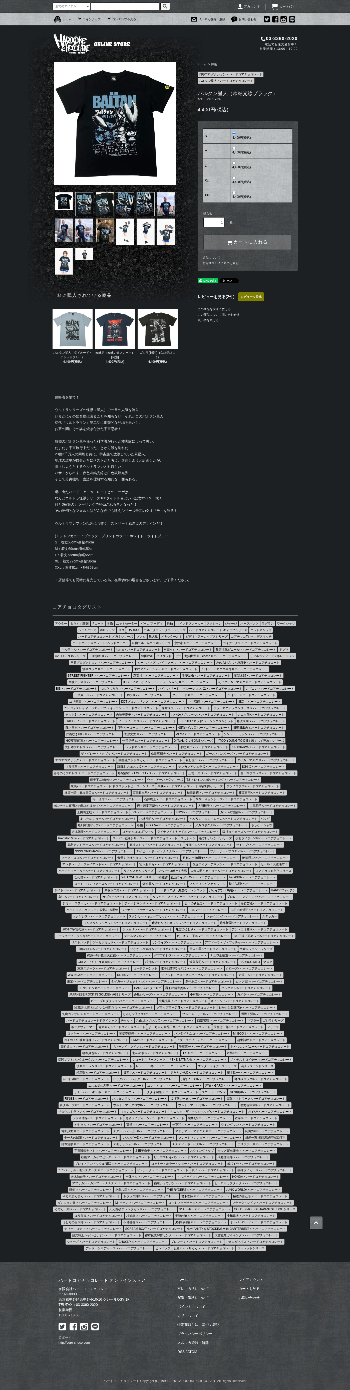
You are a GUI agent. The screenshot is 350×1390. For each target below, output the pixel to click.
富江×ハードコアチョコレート (78, 897)
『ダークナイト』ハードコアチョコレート (205, 1040)
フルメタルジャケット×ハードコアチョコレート (116, 923)
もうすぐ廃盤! (79, 623)
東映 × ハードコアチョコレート (147, 695)
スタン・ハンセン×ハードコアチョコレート (142, 1131)
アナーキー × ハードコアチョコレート (205, 1209)
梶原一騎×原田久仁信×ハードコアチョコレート (119, 955)
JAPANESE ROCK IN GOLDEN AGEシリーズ (99, 994)
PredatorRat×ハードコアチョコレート (83, 838)
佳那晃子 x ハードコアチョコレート (146, 740)
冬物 (110, 623)
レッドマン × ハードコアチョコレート (151, 747)
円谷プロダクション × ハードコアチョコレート (230, 74)
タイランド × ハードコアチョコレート (198, 695)
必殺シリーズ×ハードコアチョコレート (160, 994)
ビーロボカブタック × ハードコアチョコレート (246, 1183)
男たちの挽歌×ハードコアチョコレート (197, 1072)
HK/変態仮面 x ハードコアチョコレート (92, 740)
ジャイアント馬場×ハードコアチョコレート (238, 890)
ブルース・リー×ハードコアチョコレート (210, 1014)
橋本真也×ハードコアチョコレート (105, 1053)
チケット (127, 1020)
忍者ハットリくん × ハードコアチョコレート (204, 1248)
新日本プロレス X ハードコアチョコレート (146, 766)
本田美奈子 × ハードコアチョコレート (161, 1150)
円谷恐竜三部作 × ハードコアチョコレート (166, 806)
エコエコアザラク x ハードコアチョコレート (85, 760)
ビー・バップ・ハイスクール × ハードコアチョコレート (175, 662)
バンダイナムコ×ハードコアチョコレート (202, 1033)
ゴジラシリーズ (273, 1020)
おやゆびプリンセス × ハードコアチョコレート (202, 714)
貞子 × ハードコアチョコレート (213, 1170)
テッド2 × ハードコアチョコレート (89, 714)
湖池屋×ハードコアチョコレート (164, 884)
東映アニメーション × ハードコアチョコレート (166, 669)
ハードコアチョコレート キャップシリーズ (218, 630)
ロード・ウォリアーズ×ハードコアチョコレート (106, 884)
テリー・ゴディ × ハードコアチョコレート (93, 1229)
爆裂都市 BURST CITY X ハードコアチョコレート (151, 773)
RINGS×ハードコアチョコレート (87, 1098)
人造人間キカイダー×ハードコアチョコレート (221, 871)
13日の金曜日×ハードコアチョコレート (256, 910)
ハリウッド (163, 656)
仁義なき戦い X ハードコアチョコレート (93, 734)
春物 (140, 825)
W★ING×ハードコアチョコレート (91, 975)
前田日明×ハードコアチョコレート (86, 1079)
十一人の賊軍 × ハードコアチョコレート (91, 1137)
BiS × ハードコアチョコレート (76, 688)
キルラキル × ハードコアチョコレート (87, 649)
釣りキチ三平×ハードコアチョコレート (203, 936)
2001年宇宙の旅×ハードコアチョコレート (91, 929)
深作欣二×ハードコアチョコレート (208, 981)
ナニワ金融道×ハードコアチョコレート (236, 955)
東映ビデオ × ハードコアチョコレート (94, 682)
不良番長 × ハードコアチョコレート (147, 1222)
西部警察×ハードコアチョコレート (220, 1020)
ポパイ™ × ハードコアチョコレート (251, 1163)
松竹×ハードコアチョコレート (165, 962)
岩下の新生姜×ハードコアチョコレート (211, 903)
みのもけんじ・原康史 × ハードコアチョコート (248, 662)
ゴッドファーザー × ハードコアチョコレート (198, 1203)
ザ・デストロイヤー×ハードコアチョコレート (261, 1059)
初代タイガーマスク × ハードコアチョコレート (250, 682)
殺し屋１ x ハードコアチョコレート (210, 760)
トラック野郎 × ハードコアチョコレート (150, 1196)
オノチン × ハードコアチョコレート (235, 1001)
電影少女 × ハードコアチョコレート (85, 1131)
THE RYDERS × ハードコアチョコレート (195, 1190)
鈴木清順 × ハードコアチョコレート (85, 1144)
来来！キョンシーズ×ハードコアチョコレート (226, 799)
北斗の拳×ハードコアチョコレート (155, 1053)
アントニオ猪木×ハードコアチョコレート (259, 929)
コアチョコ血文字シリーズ (273, 871)
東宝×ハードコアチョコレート (87, 981)
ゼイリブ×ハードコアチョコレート (259, 845)
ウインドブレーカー (189, 623)
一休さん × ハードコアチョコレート (150, 1176)
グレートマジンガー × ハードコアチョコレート (210, 1137)
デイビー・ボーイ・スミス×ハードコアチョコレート (171, 851)
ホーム (63, 19)
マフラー (253, 1020)
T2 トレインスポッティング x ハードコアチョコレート (223, 779)
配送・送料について (193, 1298)
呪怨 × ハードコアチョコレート (90, 1190)
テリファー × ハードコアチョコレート (263, 1144)
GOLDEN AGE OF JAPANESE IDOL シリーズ (264, 1209)
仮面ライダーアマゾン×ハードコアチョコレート (225, 864)
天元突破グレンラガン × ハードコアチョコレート (142, 1209)
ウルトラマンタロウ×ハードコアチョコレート (144, 1105)
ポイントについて (191, 1307)
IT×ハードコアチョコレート (208, 910)
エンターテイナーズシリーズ (217, 1066)
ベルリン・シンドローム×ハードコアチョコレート (223, 819)
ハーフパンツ (249, 623)
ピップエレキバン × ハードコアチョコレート (184, 1157)
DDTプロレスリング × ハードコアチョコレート (153, 701)
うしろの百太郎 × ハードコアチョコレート (91, 1222)
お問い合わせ (244, 19)
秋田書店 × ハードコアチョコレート (211, 793)
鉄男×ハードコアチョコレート (247, 1053)
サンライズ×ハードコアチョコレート (177, 942)
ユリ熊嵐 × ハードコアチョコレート (93, 701)
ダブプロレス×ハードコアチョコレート (180, 955)
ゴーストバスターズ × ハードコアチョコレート (237, 753)
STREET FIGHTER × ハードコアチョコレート (99, 675)
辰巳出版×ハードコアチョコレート (252, 1092)
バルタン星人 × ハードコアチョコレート (226, 81)
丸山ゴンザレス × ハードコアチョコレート (91, 1014)
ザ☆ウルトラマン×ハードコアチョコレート (87, 1111)
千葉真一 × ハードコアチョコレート (99, 695)
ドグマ (283, 649)
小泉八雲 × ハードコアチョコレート (139, 1190)
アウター (61, 623)
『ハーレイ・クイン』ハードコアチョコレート (143, 1046)
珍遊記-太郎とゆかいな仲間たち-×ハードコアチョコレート (113, 1007)
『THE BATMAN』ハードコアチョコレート (198, 1059)
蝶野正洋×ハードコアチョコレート (264, 1014)
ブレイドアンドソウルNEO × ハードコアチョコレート (111, 1163)
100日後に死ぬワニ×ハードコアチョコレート (263, 936)
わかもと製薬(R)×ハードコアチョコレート (247, 1007)
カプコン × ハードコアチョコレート (270, 688)
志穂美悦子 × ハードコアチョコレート (142, 714)
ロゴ (121, 630)
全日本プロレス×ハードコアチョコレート (268, 773)
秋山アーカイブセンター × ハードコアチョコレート (116, 1157)
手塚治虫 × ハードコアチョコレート (206, 675)
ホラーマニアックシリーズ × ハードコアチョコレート (249, 708)
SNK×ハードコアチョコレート (152, 812)
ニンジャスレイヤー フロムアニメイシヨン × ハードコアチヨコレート (111, 708)
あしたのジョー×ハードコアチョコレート (108, 819)
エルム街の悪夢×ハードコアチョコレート (116, 1085)
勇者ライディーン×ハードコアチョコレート (155, 1118)
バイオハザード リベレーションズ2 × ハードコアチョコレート (200, 688)
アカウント (248, 6)
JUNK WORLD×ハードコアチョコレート (253, 1190)
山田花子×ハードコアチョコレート (272, 806)
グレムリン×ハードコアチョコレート (147, 929)
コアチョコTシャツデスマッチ (251, 636)
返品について (212, 257)
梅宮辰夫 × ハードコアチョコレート (186, 708)
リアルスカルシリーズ (139, 871)
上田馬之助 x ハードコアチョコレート (102, 812)
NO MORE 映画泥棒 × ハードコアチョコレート (96, 1040)
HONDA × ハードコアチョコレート (255, 1176)
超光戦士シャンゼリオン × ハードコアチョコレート (107, 1235)
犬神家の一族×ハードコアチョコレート (196, 1098)
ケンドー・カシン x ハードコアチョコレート (254, 734)
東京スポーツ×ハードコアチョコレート (103, 968)
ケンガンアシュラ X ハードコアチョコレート (208, 766)
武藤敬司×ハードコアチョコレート (212, 962)
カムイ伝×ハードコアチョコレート (261, 714)
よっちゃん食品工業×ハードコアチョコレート (179, 1027)
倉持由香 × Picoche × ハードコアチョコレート (215, 656)
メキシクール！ (171, 636)
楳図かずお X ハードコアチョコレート (204, 727)
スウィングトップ (202, 1150)
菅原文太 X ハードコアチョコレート (148, 734)
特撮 (214, 64)
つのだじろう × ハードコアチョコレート (127, 688)
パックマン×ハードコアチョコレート (246, 988)
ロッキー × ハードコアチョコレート (91, 1033)
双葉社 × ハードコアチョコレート (156, 675)
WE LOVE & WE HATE (136, 877)
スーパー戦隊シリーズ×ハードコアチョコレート (145, 838)
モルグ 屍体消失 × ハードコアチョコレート (246, 1150)
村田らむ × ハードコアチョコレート (188, 649)
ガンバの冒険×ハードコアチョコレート (246, 812)
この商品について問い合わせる (219, 314)
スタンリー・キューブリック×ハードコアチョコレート (166, 916)
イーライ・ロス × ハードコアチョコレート (147, 721)
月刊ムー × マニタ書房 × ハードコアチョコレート (234, 669)
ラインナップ (89, 19)
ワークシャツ (286, 623)
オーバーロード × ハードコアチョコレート (258, 1222)
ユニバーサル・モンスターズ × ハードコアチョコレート (96, 1170)
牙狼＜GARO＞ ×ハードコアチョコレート (233, 1085)
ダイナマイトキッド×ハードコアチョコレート (188, 832)
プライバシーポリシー (194, 1334)
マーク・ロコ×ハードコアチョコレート (87, 858)
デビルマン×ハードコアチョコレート (149, 936)
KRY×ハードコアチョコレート (196, 812)
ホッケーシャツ (261, 825)
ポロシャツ (107, 630)
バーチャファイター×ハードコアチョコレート (89, 871)
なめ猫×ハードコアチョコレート (96, 877)
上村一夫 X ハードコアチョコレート (212, 773)
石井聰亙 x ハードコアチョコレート (168, 799)
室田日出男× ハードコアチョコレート (158, 793)
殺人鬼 (153, 636)
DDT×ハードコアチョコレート (137, 975)
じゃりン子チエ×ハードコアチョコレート (151, 1014)
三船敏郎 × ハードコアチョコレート (113, 656)
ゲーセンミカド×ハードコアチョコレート (120, 942)
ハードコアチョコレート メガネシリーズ (105, 636)
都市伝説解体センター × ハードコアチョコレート (178, 1235)
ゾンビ (140, 636)
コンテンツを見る (121, 19)
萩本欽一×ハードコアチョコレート (250, 1072)
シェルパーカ (88, 630)
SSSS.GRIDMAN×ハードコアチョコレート (104, 851)
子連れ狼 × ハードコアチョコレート (199, 1216)
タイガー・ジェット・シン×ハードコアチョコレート (146, 981)
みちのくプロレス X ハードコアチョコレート (84, 773)
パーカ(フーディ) (152, 623)
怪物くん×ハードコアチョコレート (209, 845)
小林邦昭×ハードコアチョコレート (162, 819)
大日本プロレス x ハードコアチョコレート (93, 747)
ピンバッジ (162, 1248)
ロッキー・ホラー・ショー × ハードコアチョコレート (187, 1163)
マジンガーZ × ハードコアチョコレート (148, 1137)
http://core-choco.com (74, 1342)
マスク (267, 962)
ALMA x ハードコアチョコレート (198, 734)
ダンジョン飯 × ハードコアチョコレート (85, 1203)
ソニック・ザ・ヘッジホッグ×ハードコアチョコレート (207, 1111)
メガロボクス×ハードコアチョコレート (221, 825)
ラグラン (268, 623)
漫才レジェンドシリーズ (215, 838)
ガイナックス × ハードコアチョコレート (250, 643)
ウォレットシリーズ (250, 1248)
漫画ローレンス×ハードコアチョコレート (104, 1066)
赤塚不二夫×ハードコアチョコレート (129, 890)
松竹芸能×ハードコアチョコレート (264, 903)
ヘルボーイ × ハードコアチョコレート (203, 1176)
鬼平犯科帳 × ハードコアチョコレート (201, 1222)
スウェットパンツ (214, 1092)
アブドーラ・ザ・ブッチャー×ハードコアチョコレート (242, 942)
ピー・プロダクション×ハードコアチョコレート (123, 1001)
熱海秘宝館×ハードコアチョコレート (265, 1105)
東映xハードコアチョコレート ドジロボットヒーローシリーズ (112, 786)
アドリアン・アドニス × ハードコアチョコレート (208, 1131)
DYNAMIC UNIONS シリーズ (193, 740)
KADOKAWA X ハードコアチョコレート (258, 747)
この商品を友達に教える (214, 309)
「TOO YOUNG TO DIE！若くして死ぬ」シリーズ (250, 740)
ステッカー (269, 916)
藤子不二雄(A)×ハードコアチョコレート (117, 779)
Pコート (98, 623)
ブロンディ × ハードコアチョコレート (196, 1242)
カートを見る (249, 1289)
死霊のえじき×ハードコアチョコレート (202, 929)
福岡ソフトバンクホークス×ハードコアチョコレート (93, 1059)
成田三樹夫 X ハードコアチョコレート (177, 753)
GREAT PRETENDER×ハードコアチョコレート (110, 962)
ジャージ (231, 623)
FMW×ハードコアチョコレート (152, 1040)
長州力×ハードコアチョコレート (267, 1131)
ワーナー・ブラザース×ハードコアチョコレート (153, 910)
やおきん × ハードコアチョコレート (99, 1124)
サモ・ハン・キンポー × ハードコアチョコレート (107, 1092)
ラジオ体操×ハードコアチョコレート (97, 1118)
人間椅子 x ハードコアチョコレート (222, 806)
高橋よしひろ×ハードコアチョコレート (156, 845)
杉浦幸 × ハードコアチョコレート (149, 1216)
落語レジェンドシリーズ (256, 1066)
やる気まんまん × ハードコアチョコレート (91, 1196)
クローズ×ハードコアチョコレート (249, 968)
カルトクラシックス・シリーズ (165, 630)
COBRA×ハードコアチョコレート (169, 825)
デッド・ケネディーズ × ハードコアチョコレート (119, 1248)
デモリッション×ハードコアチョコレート (141, 1144)
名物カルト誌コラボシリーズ (151, 643)
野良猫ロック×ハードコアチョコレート (260, 1079)
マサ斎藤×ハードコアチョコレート (211, 701)
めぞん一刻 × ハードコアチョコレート (80, 1209)
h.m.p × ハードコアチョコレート (138, 649)
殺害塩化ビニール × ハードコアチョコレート (246, 649)
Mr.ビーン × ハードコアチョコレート (140, 1203)
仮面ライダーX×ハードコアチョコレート (198, 877)
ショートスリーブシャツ (148, 1059)
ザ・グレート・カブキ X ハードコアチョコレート (114, 753)
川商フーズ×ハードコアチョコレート (206, 1079)
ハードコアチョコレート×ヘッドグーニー (100, 643)
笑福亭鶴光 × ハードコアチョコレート (145, 1033)
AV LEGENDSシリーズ (70, 656)
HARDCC (134, 630)
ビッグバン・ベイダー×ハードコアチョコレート (145, 1079)
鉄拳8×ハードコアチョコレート (256, 1118)
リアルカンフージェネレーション (272, 656)
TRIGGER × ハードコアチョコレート (90, 721)
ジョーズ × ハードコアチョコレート (91, 1242)
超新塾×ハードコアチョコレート (98, 1072)
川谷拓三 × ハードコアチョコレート (89, 766)
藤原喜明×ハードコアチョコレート (262, 793)
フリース (273, 1027)
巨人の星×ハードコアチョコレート (213, 949)
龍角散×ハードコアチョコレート (210, 1118)
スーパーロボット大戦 (172, 871)
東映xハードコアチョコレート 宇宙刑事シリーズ (190, 786)
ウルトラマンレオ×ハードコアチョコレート (207, 1105)
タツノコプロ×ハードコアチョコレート (252, 786)
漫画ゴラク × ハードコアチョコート (106, 669)
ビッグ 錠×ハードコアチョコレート (259, 981)
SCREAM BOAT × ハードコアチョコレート (154, 1229)
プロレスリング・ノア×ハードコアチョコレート (259, 897)
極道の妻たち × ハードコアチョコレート (260, 1196)
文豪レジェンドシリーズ (256, 949)
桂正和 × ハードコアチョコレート (195, 1124)
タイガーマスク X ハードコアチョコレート (266, 760)
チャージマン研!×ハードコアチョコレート (153, 903)
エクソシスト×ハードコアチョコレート (99, 916)
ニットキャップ (260, 630)
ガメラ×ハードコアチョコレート (259, 994)
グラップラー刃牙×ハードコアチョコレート (186, 1007)
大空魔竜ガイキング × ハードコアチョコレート (246, 1235)
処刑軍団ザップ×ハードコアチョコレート (106, 825)
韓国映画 (147, 656)
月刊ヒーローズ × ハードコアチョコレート (146, 727)
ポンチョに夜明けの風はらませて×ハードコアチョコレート (94, 806)
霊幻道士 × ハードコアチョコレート (85, 1046)
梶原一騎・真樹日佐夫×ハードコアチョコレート (97, 793)
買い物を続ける (208, 320)
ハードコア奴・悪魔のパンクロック (181, 890)
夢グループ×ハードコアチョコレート (85, 1105)
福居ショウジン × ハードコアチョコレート (182, 1183)
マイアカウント (251, 1280)
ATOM (192, 1352)
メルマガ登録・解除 (208, 19)
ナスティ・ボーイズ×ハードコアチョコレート (203, 1144)
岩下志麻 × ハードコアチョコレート (205, 1196)
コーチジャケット (145, 968)
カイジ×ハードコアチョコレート (270, 1111)
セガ (178, 656)
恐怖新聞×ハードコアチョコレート (243, 923)
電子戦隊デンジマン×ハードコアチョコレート (192, 968)
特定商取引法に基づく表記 (221, 263)
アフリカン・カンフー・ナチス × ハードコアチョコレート (111, 1183)
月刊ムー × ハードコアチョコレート (251, 695)
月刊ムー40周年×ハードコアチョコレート (211, 858)
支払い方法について (193, 1289)
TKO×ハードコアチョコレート (203, 1053)
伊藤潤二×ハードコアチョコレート (265, 858)
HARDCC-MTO (249, 962)
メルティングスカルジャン (208, 884)
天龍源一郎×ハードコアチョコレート (238, 1027)
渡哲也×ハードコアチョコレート (145, 1072)
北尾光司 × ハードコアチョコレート (183, 1001)
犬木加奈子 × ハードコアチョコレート (96, 1176)
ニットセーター (126, 623)
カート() (282, 6)
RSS (181, 1352)
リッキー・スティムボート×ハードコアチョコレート (188, 897)
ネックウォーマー (83, 1027)
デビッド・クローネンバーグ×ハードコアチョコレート (198, 975)
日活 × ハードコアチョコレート (259, 701)
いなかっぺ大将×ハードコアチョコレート (158, 949)
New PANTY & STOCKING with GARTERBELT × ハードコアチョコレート (236, 1229)
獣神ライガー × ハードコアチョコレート (264, 1170)
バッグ (265, 819)
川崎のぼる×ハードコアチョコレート (102, 949)
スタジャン (214, 623)
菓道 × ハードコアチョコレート (147, 1124)
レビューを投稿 (251, 297)
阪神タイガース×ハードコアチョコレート (250, 832)
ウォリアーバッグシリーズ (165, 779)
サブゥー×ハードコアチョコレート (126, 897)
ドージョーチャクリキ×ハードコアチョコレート (88, 936)
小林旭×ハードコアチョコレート (212, 994)
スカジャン (188, 838)
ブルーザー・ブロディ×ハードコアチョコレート (242, 851)
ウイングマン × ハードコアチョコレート (248, 1124)
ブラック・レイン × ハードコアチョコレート (262, 1203)
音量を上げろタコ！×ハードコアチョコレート (148, 858)
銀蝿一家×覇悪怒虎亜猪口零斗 (265, 1137)
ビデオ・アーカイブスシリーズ (207, 636)
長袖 (170, 623)
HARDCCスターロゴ (148, 988)
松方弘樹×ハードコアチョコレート (252, 884)
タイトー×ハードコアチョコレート (77, 890)
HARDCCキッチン (283, 890)
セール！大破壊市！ (274, 864)
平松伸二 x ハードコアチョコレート (204, 747)
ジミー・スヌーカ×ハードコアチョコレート (92, 903)
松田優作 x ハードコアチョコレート (117, 799)
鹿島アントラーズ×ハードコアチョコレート (96, 845)
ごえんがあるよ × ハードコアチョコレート (254, 1242)
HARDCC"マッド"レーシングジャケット (206, 721)
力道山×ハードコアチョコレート (260, 975)
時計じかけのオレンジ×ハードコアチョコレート (184, 923)
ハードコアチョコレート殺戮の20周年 (92, 910)
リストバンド (80, 942)
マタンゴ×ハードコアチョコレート (144, 1111)
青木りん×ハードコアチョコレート (122, 1027)
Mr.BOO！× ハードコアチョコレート (258, 1033)
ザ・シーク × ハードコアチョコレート (162, 1170)
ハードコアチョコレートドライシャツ (91, 1020)
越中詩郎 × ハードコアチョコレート (261, 1040)
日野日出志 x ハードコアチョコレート (258, 727)
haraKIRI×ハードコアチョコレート (252, 877)
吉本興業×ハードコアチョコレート (95, 832)
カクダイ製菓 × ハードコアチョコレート (171, 1092)
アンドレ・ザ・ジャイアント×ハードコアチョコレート (99, 864)
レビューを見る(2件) (216, 297)
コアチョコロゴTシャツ (138, 832)
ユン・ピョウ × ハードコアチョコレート (174, 1085)
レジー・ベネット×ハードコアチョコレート (165, 1066)
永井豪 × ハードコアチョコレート (197, 643)
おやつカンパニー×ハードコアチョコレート (260, 1046)
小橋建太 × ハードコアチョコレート (251, 1216)
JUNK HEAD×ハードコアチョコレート (105, 988)
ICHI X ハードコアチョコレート (263, 766)
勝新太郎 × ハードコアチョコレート (258, 675)
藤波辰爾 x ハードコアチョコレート (261, 721)
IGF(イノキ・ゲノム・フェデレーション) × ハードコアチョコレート (169, 682)
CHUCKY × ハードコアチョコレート (143, 1242)
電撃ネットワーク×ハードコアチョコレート (255, 1098)
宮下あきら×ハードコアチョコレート (164, 864)
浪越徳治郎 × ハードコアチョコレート (243, 1157)
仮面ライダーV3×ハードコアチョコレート (263, 838)
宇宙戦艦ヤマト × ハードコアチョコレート (103, 1150)
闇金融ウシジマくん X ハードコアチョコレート (150, 760)
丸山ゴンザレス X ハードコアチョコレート (165, 1020)
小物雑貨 (162, 877)
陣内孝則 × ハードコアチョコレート (90, 727)
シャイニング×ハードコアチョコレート (232, 916)
